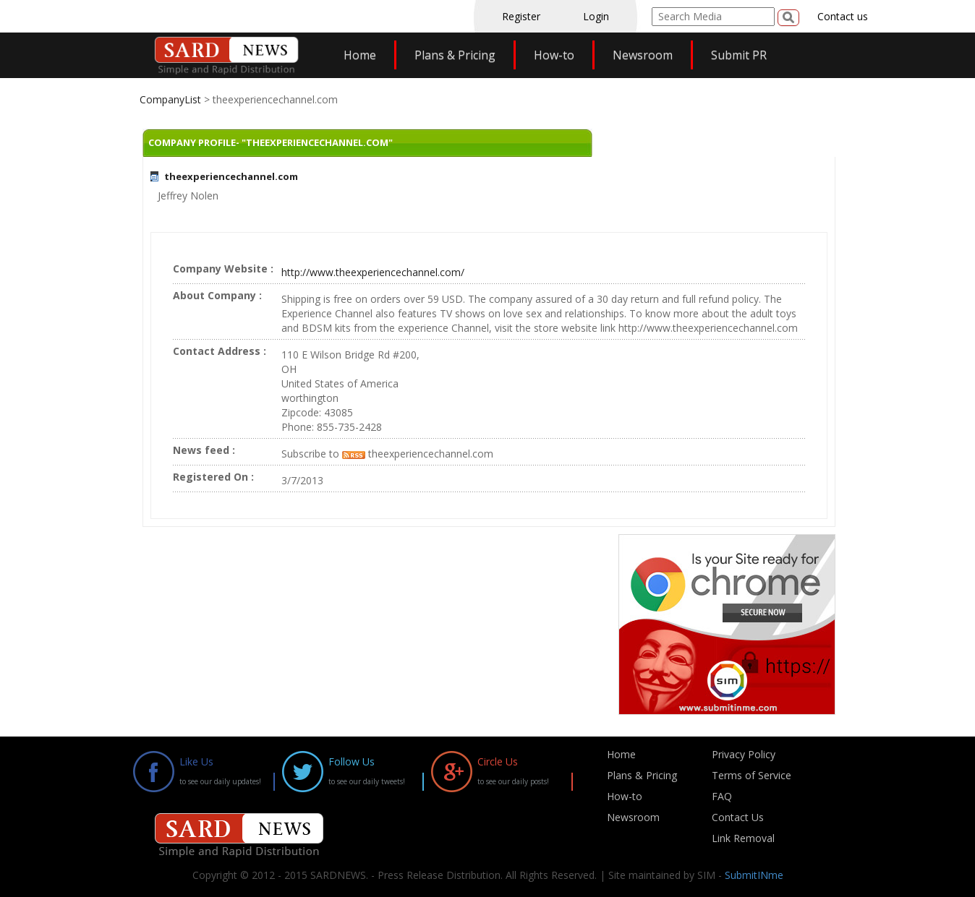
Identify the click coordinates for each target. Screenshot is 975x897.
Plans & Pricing (454, 55)
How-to (554, 55)
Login (596, 16)
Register (521, 16)
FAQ (722, 796)
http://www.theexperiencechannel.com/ (372, 272)
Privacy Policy (743, 754)
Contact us (842, 16)
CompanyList (172, 99)
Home (360, 55)
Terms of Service (751, 775)
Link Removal (743, 838)
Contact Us (738, 817)
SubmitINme (754, 875)
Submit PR (739, 55)
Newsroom (643, 55)
